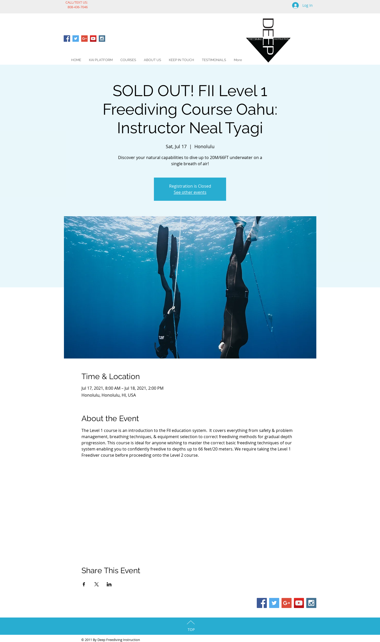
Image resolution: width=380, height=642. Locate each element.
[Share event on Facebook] (83, 584)
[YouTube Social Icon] (93, 38)
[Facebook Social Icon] (67, 38)
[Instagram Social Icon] (102, 38)
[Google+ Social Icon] (84, 38)
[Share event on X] (96, 584)
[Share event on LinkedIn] (109, 584)
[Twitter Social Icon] (75, 38)
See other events (190, 192)
